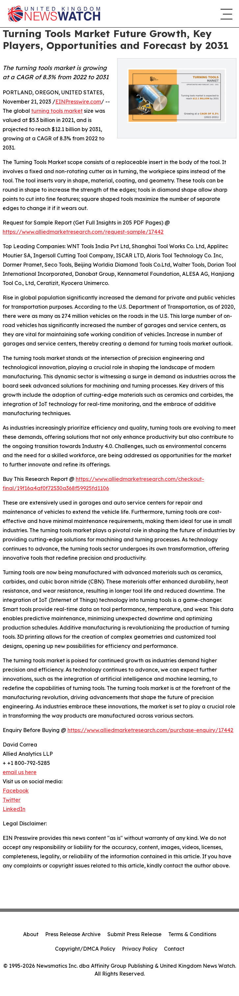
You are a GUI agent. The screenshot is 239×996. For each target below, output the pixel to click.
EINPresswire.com (78, 101)
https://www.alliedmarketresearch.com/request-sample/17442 (83, 231)
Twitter (11, 799)
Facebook (16, 790)
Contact (174, 948)
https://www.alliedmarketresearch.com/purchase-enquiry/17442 (150, 730)
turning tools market (57, 110)
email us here (20, 772)
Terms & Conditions (192, 934)
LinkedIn (14, 809)
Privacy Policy (139, 948)
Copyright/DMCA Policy (85, 948)
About (31, 934)
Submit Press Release (134, 934)
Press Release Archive (73, 934)
